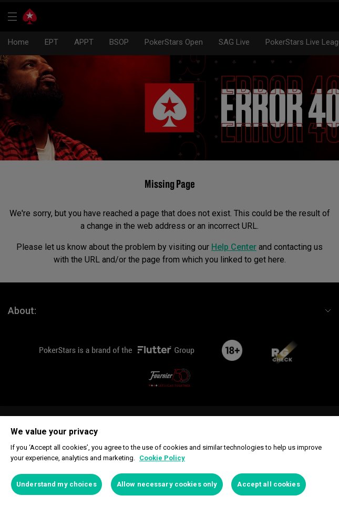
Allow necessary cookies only (167, 484)
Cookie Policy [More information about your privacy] (162, 458)
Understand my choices (56, 484)
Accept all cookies (268, 484)
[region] (169, 461)
